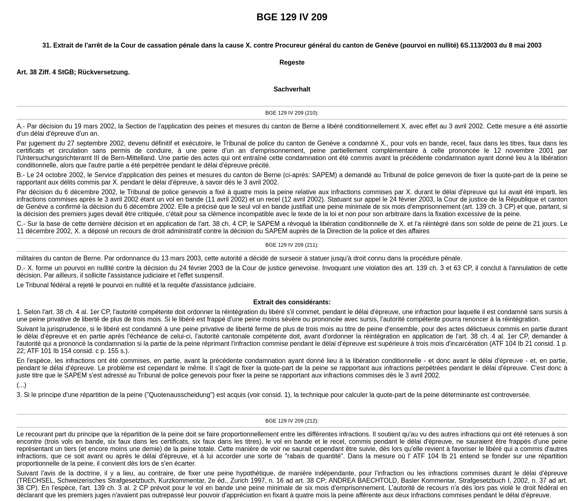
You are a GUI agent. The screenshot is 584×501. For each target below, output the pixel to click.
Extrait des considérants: (292, 302)
